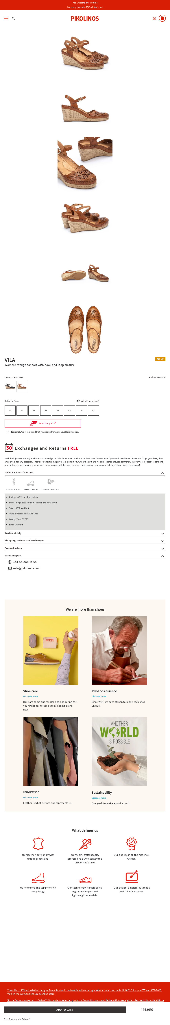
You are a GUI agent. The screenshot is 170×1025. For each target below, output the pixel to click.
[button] (154, 18)
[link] (85, 18)
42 (93, 410)
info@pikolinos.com (23, 568)
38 (46, 410)
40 (69, 410)
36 (22, 410)
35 (10, 410)
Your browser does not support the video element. (50, 650)
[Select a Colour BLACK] (10, 386)
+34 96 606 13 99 (22, 562)
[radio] (10, 410)
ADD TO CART (64, 1010)
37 (34, 410)
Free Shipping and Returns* (85, 3)
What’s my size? (87, 401)
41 (82, 410)
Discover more (30, 696)
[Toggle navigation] (6, 18)
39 (58, 410)
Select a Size (12, 401)
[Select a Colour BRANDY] (21, 386)
